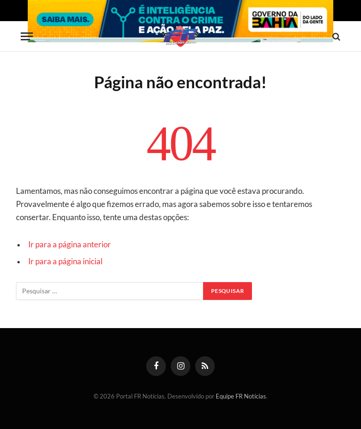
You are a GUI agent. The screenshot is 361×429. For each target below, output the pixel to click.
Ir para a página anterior (69, 244)
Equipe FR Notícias (241, 396)
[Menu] (27, 36)
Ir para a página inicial (65, 261)
